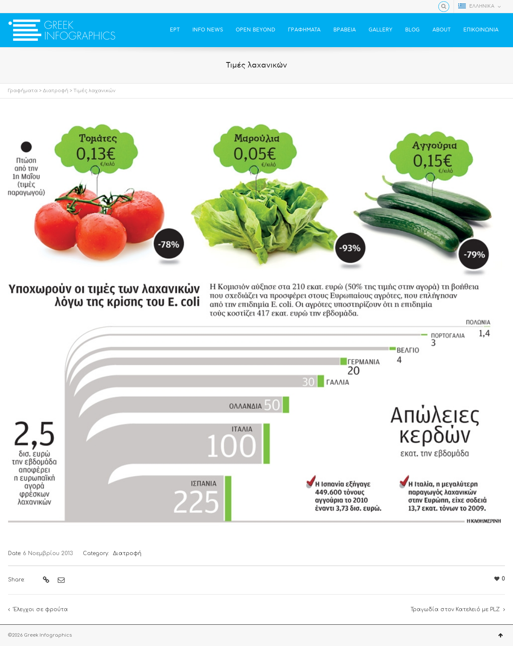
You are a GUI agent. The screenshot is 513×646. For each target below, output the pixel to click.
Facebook (13, 6)
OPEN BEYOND (255, 30)
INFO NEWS (207, 30)
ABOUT (441, 30)
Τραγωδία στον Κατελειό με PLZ (455, 609)
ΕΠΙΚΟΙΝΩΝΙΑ (481, 30)
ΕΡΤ (175, 30)
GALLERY (380, 30)
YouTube (38, 6)
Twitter (25, 6)
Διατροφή (55, 90)
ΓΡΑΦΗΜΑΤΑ (304, 30)
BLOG (412, 30)
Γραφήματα (23, 90)
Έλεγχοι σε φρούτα (41, 609)
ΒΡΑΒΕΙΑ (344, 30)
